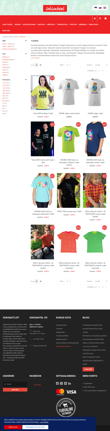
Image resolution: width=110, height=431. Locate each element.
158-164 (6, 93)
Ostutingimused (61, 325)
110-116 (6, 83)
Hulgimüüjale (60, 332)
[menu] (55, 27)
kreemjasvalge (8, 59)
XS (4, 114)
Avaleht (5, 37)
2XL (5, 96)
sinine (5, 72)
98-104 (6, 101)
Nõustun (13, 427)
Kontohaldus (88, 383)
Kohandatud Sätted (35, 427)
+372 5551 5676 (38, 339)
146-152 (6, 91)
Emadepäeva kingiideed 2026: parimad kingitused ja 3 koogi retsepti (93, 328)
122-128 (6, 85)
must (5, 62)
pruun (5, 65)
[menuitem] (8, 24)
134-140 (6, 88)
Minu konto (105, 18)
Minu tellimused (89, 387)
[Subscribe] (15, 390)
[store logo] (55, 8)
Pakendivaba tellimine (63, 346)
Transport (59, 329)
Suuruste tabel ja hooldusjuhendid (67, 343)
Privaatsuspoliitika (62, 336)
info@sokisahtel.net (39, 346)
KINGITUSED (13, 37)
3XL (5, 98)
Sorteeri (89, 65)
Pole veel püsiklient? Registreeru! (95, 391)
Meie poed (6, 31)
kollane (6, 57)
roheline (6, 67)
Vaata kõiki (88, 369)
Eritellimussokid (61, 339)
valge (5, 75)
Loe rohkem (35, 58)
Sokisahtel (37, 385)
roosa (5, 70)
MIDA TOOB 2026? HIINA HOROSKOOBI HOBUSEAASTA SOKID (93, 360)
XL (5, 111)
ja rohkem (9, 49)
